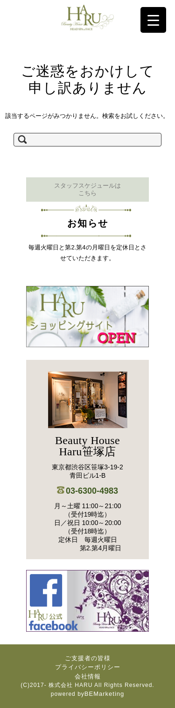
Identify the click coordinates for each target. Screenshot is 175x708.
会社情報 (88, 676)
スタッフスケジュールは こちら (87, 189)
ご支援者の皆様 (88, 658)
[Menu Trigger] (153, 20)
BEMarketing (104, 693)
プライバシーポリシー (87, 667)
